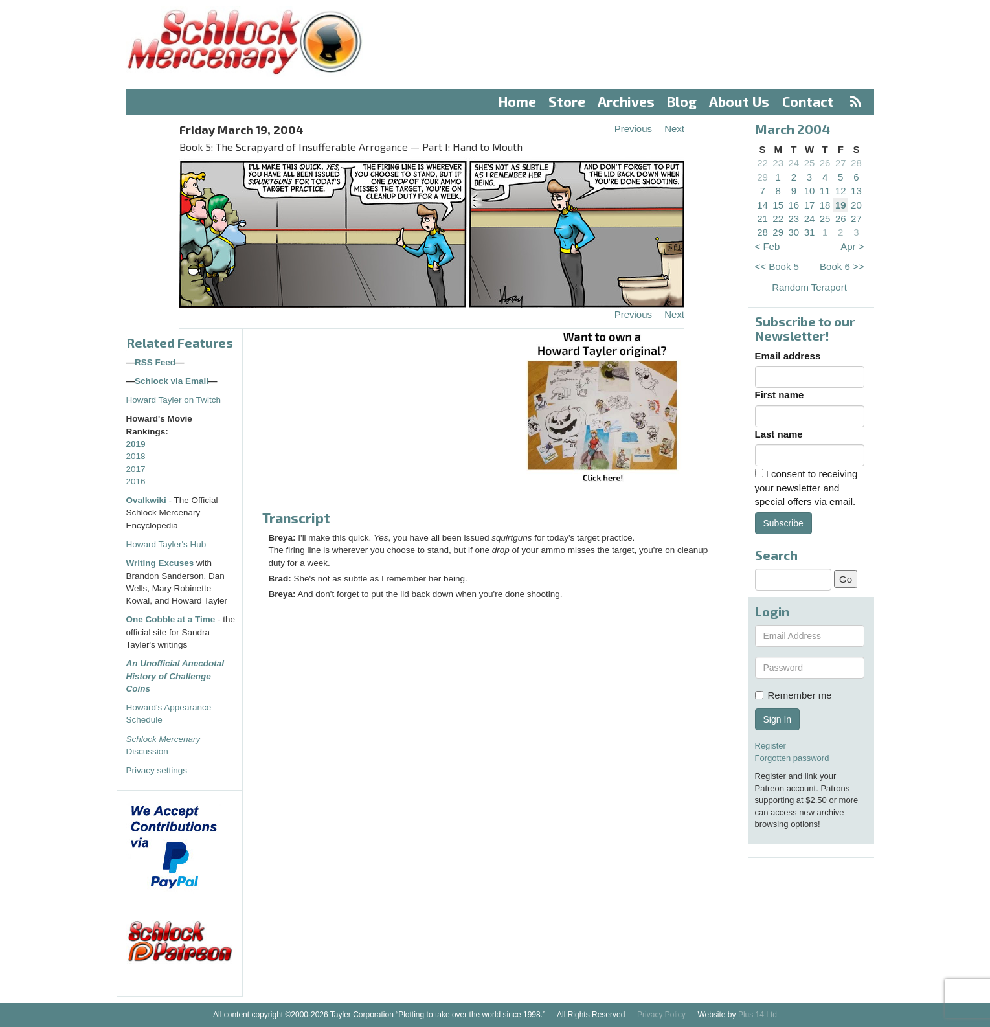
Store (566, 101)
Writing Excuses (160, 563)
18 (825, 204)
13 (856, 190)
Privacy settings (157, 770)
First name (779, 394)
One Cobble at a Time (171, 619)
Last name (779, 434)
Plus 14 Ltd (757, 1014)
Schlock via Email (171, 381)
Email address (788, 355)
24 (794, 162)
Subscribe (783, 523)
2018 (136, 456)
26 (825, 162)
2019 (136, 444)
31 (809, 232)
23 (777, 162)
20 (856, 204)
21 (762, 218)
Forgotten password (792, 758)
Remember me (793, 695)
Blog (682, 101)
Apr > (852, 246)
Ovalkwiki (147, 500)
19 (840, 204)
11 (825, 190)
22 (762, 162)
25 (809, 162)
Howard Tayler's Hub (166, 544)
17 (809, 204)
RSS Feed (155, 362)
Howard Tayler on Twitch (173, 400)
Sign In (777, 719)
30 (794, 232)
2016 (136, 481)
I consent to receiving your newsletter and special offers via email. (806, 487)
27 (840, 162)
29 (762, 177)
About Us (739, 101)
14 (762, 204)
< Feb (767, 246)
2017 (136, 469)
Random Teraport (809, 287)
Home (517, 101)
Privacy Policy (661, 1014)
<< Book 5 (777, 266)
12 (840, 190)
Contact (808, 101)
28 (856, 162)
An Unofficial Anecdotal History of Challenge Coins (175, 676)
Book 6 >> (842, 266)
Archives (626, 101)
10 (809, 190)
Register (770, 746)
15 (777, 204)
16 (794, 204)
